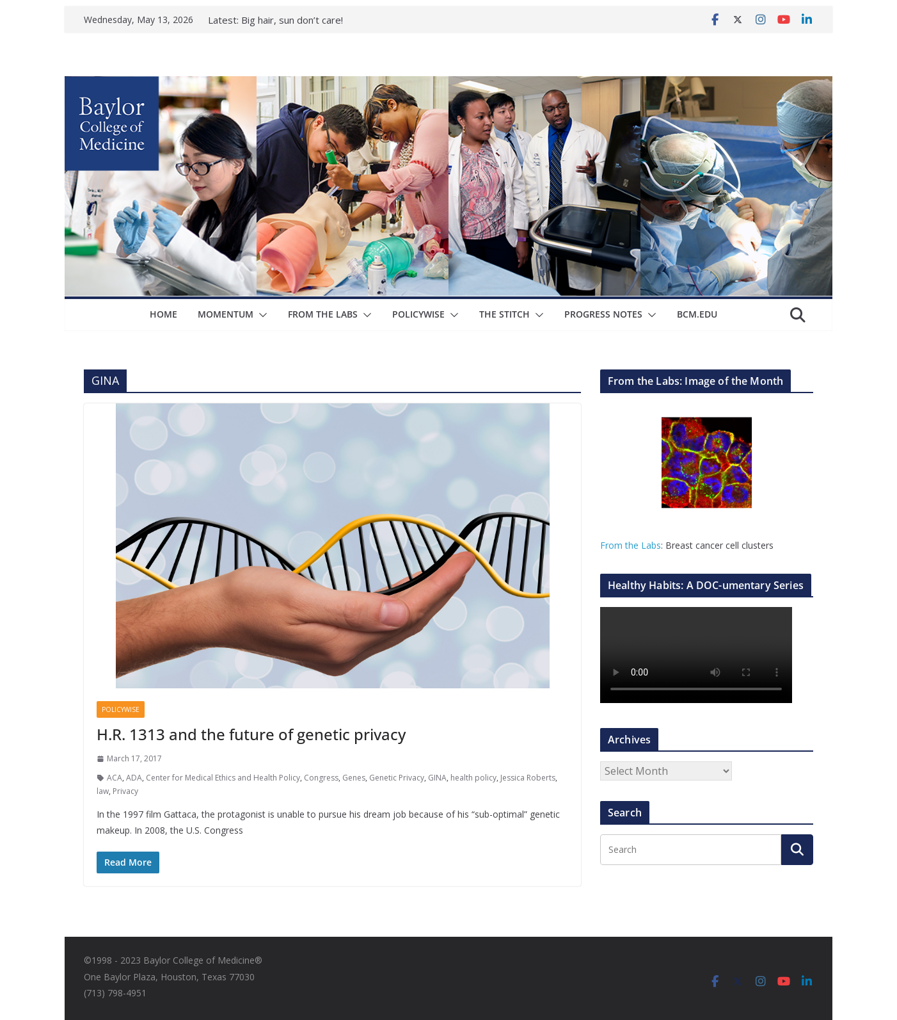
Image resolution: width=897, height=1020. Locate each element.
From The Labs (323, 314)
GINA (437, 777)
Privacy (125, 791)
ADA (134, 777)
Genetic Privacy (396, 777)
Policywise (418, 314)
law (103, 791)
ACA (114, 777)
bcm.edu (697, 314)
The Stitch (504, 314)
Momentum (225, 314)
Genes (353, 777)
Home (163, 314)
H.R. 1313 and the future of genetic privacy (251, 734)
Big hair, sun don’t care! (292, 19)
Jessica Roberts (527, 777)
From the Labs (630, 545)
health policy (473, 777)
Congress (321, 777)
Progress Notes (603, 314)
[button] (260, 315)
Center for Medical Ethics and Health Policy (223, 777)
